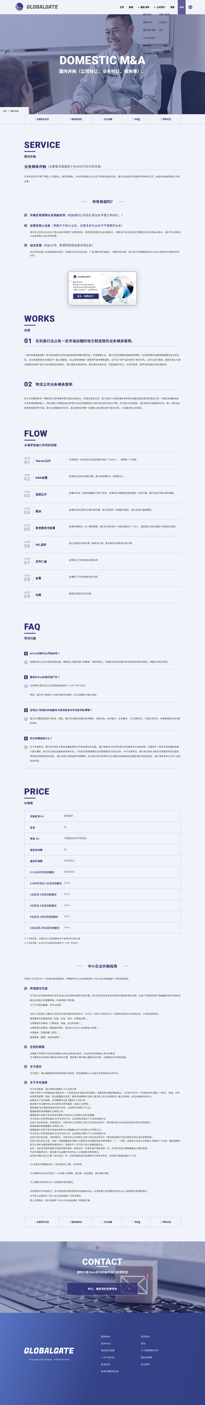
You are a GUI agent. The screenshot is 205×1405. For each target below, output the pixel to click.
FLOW (108, 119)
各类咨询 (105, 1364)
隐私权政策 (146, 1357)
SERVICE (43, 119)
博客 (172, 7)
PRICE (167, 119)
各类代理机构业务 (110, 1371)
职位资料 (145, 1336)
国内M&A (105, 1336)
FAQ (137, 119)
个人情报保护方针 (150, 1350)
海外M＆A (106, 1343)
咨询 (182, 7)
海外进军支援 (107, 1350)
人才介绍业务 (107, 1357)
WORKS (76, 119)
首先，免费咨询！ (86, 296)
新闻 (131, 7)
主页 (122, 7)
